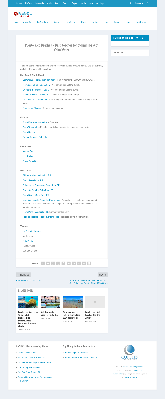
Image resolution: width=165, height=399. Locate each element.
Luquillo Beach (29, 158)
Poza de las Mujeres (32, 110)
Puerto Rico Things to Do (133, 368)
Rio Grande (40, 3)
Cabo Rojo (100, 3)
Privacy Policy (117, 376)
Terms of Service (130, 379)
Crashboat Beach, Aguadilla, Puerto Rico (41, 202)
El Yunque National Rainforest (31, 359)
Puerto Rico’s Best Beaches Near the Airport (92, 316)
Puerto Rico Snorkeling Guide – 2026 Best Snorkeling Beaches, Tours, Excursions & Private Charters (28, 320)
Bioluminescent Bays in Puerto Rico (34, 364)
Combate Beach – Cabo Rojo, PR (38, 192)
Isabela (83, 3)
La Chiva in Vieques (32, 233)
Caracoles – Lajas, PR (33, 182)
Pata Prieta (28, 243)
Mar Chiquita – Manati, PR (35, 101)
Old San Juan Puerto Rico (30, 374)
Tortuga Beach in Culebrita (35, 139)
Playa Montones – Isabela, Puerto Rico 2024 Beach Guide (71, 316)
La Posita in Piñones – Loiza (36, 91)
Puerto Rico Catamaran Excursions (81, 359)
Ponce (91, 3)
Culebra (65, 3)
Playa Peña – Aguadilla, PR (35, 214)
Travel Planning (141, 24)
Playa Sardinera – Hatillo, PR (36, 96)
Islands (83, 24)
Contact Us (137, 372)
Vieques (74, 3)
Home (16, 24)
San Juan (19, 3)
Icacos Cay (28, 153)
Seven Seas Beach (31, 163)
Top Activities (70, 24)
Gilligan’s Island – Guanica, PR (37, 177)
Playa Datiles (29, 134)
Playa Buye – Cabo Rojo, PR (36, 197)
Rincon (57, 3)
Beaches (56, 24)
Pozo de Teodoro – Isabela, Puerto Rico (41, 219)
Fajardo (49, 3)
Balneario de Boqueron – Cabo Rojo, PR (41, 187)
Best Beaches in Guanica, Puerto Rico (49, 315)
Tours (128, 24)
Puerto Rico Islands (27, 354)
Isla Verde (28, 3)
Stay (106, 24)
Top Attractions (42, 24)
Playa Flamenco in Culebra (35, 124)
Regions (116, 24)
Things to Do (26, 24)
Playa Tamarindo (30, 129)
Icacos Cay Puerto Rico (29, 369)
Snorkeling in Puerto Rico (76, 354)
